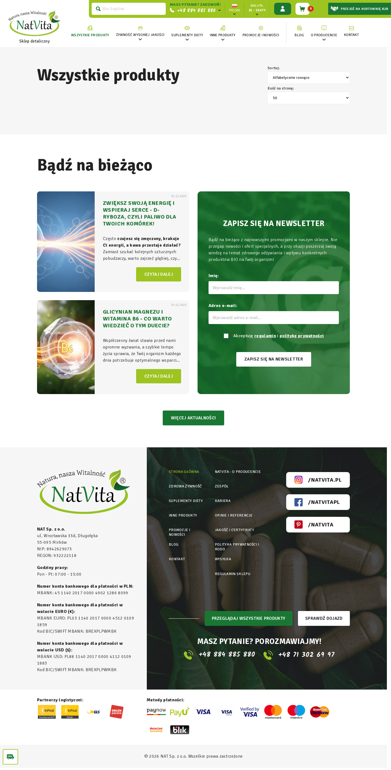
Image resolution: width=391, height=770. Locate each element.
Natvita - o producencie (239, 473)
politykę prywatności (302, 336)
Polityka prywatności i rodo (238, 543)
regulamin (265, 336)
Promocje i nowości (180, 529)
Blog (174, 541)
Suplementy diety (186, 500)
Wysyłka (223, 554)
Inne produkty (183, 514)
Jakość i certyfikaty (235, 527)
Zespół (222, 487)
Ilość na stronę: (309, 95)
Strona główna (184, 473)
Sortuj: (309, 75)
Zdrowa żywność (186, 487)
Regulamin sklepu (233, 567)
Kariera (223, 500)
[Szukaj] (127, 9)
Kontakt (177, 554)
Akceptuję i (277, 335)
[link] (138, 31)
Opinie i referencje (234, 514)
